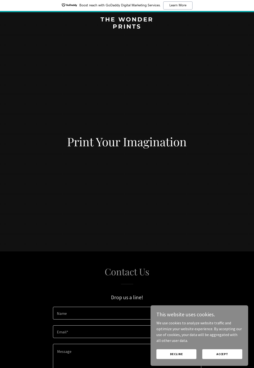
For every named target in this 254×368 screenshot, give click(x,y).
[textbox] (127, 313)
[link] (127, 27)
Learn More (177, 5)
